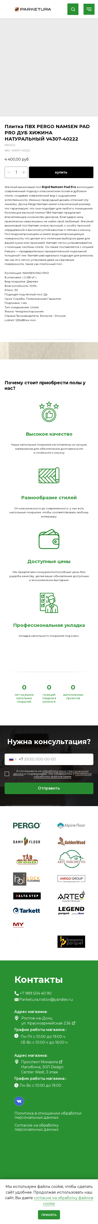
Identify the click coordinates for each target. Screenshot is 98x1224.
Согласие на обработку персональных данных (36, 1127)
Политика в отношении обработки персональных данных (48, 1115)
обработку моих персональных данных (51, 772)
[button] (73, 9)
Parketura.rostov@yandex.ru (46, 999)
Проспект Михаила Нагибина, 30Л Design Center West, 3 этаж (42, 1067)
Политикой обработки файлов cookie (63, 775)
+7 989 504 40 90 (36, 993)
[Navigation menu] (89, 9)
